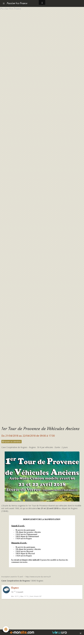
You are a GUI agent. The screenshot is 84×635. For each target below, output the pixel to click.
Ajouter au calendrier (11, 441)
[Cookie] (6, 629)
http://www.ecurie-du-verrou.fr (38, 576)
